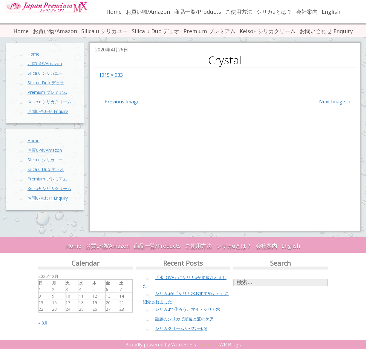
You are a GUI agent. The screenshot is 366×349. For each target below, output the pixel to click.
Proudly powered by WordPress (160, 344)
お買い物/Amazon (148, 11)
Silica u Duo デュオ (155, 31)
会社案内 (307, 11)
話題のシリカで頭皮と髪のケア (184, 319)
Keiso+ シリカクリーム (267, 31)
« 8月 (43, 323)
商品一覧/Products (197, 11)
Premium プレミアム (209, 31)
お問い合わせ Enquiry (326, 31)
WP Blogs (230, 344)
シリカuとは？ (274, 11)
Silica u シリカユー (104, 31)
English (331, 11)
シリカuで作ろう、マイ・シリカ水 (187, 309)
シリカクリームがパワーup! (181, 328)
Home (114, 11)
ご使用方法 (238, 11)
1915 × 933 (111, 75)
